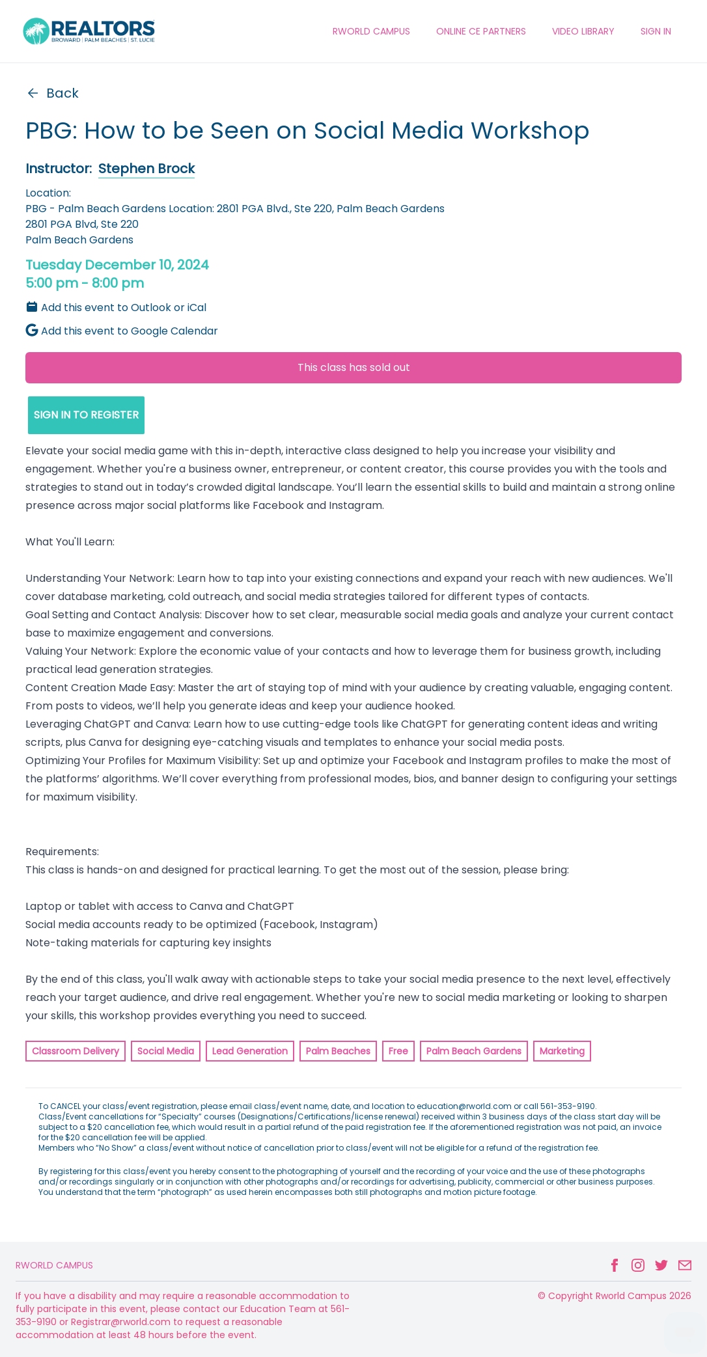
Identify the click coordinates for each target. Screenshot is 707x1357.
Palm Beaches (338, 1051)
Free (398, 1051)
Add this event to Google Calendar (121, 330)
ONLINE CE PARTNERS (481, 31)
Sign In (656, 31)
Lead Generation (250, 1051)
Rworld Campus (54, 1265)
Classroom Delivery (75, 1051)
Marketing (562, 1051)
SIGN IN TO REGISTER (86, 414)
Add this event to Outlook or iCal (115, 307)
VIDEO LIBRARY (583, 31)
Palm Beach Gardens (473, 1051)
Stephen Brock (146, 168)
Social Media (165, 1051)
